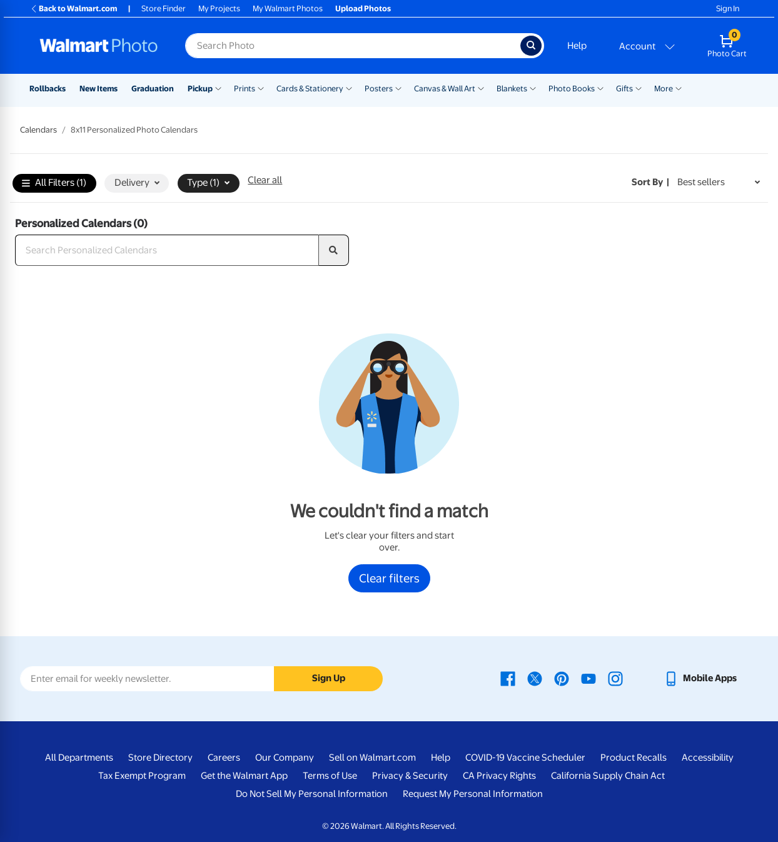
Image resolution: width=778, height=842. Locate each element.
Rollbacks (47, 88)
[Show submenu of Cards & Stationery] (349, 87)
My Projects (219, 8)
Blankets (512, 88)
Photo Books (571, 88)
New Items (98, 88)
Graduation (152, 88)
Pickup (200, 88)
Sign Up (328, 678)
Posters (379, 88)
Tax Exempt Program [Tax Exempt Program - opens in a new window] (142, 775)
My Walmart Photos (288, 8)
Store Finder (163, 8)
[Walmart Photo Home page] (99, 46)
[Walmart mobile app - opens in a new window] (700, 678)
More (663, 88)
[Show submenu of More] (678, 87)
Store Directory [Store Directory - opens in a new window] (160, 757)
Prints (244, 88)
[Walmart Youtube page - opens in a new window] (588, 678)
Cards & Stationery (309, 88)
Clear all (265, 180)
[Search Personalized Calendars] (167, 250)
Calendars (38, 129)
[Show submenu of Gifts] (638, 87)
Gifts (624, 88)
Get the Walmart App (244, 775)
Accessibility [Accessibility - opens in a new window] (708, 757)
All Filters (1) (54, 183)
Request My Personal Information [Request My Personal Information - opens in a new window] (473, 793)
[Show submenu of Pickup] (218, 87)
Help (577, 45)
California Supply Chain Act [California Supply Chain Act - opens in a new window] (608, 775)
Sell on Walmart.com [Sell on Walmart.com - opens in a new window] (372, 757)
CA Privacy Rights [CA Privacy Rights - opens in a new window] (499, 775)
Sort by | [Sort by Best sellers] (650, 182)
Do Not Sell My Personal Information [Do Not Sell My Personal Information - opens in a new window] (312, 793)
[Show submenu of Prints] (261, 87)
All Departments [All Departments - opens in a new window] (79, 757)
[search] (334, 250)
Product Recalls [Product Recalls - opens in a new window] (633, 757)
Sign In (727, 8)
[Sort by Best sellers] (718, 182)
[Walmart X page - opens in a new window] (534, 678)
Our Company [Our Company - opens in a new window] (284, 757)
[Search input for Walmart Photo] (352, 45)
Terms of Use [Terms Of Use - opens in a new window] (330, 775)
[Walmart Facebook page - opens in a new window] (507, 678)
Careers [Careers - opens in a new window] (224, 757)
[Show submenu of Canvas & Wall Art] (481, 87)
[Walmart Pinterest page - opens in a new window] (561, 678)
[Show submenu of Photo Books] (600, 87)
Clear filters (389, 578)
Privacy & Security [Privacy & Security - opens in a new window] (410, 775)
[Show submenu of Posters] (398, 87)
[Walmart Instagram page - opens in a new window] (615, 678)
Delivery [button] (136, 182)
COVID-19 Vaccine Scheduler (525, 757)
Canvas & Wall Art (444, 88)
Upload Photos (363, 8)
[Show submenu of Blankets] (533, 87)
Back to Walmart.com (73, 8)
